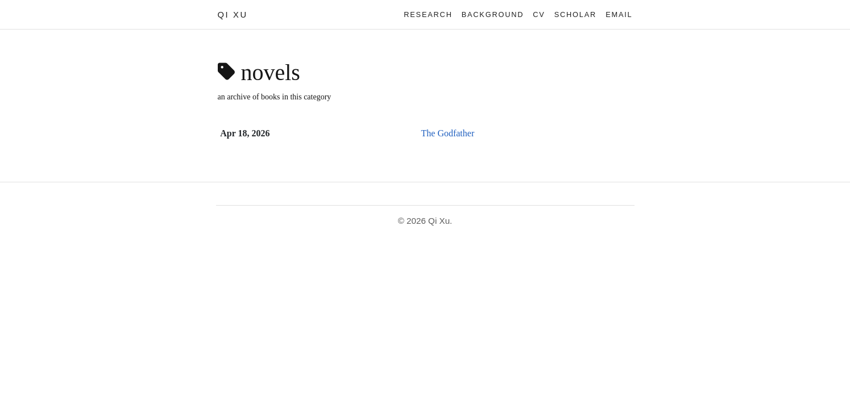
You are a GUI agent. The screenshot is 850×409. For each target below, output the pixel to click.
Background (493, 14)
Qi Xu (233, 14)
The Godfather (448, 133)
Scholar (575, 14)
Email (619, 14)
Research (428, 14)
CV (539, 14)
